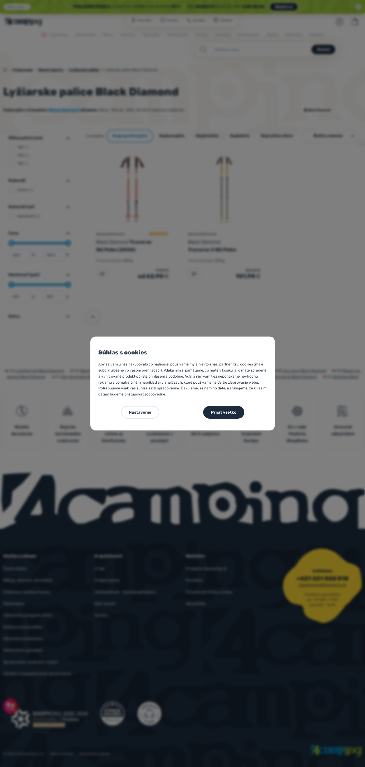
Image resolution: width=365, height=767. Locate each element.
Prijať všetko (223, 412)
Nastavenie (140, 412)
